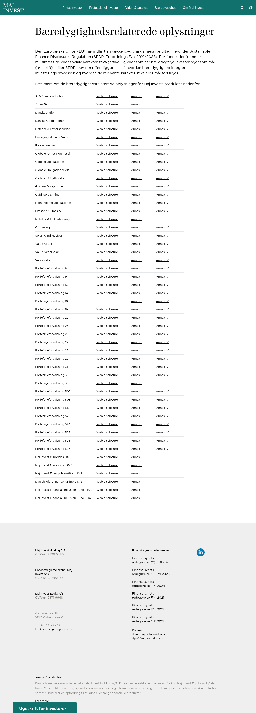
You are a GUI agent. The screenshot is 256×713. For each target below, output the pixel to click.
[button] (45, 707)
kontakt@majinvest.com (58, 629)
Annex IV (162, 96)
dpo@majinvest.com (147, 638)
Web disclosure (107, 96)
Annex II (136, 96)
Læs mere (42, 701)
